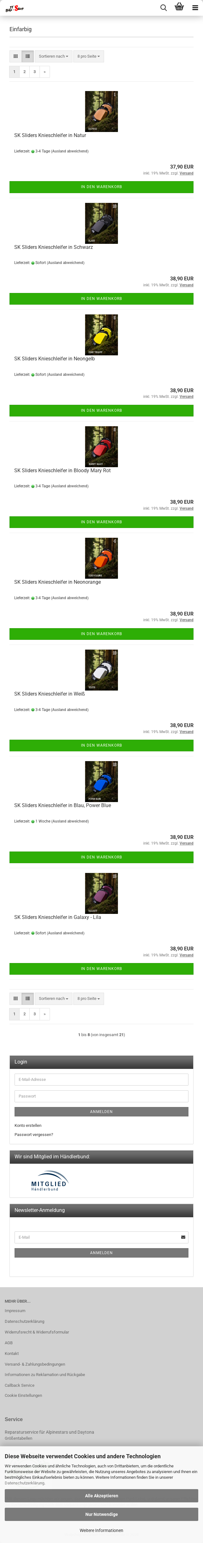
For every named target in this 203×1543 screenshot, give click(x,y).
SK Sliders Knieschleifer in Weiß (49, 694)
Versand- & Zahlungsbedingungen (35, 1364)
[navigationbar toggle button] (195, 8)
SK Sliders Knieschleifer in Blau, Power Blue (62, 805)
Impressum (15, 1310)
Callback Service (19, 1385)
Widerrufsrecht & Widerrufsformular (37, 1332)
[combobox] (53, 56)
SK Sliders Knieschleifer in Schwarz (53, 247)
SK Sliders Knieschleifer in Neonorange (57, 582)
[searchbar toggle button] (163, 8)
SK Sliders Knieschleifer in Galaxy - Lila (57, 917)
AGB (9, 1342)
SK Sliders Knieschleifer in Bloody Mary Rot (62, 470)
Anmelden (101, 1112)
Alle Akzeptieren (101, 1495)
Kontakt (12, 1353)
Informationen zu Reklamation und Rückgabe (45, 1374)
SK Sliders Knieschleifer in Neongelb (54, 359)
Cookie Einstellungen (23, 1395)
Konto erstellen (28, 1125)
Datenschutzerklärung (24, 1483)
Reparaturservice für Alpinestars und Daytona (49, 1432)
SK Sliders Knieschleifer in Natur (50, 135)
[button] (15, 56)
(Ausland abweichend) (70, 151)
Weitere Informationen (101, 1530)
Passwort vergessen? (34, 1134)
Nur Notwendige (101, 1514)
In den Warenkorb (101, 187)
